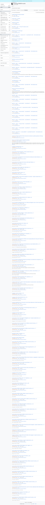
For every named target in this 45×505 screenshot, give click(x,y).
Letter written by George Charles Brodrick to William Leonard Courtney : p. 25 (24, 471)
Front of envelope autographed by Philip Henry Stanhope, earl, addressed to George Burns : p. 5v (27, 259)
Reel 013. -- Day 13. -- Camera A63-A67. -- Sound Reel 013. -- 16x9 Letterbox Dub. (24, 111)
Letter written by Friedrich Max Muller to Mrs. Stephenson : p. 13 (22, 276)
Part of (2, 9)
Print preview (14, 10)
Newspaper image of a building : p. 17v (18, 333)
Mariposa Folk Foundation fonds (5, 15)
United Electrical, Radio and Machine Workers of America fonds (5, 20)
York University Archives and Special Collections (5, 46)
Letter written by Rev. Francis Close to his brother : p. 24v (21, 455)
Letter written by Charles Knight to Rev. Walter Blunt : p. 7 (21, 167)
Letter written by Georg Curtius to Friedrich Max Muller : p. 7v (22, 181)
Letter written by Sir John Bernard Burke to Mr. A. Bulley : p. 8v (22, 197)
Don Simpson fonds (5, 26)
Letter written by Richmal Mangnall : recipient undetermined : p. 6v (22, 151)
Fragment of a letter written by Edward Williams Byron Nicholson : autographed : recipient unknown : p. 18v (28, 357)
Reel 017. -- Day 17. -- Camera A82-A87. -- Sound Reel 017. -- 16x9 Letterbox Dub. (24, 127)
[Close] (44, 1)
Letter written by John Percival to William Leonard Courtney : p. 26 (22, 476)
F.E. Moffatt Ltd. (5, 44)
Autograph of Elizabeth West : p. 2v (17, 146)
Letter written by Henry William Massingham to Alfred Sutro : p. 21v (23, 403)
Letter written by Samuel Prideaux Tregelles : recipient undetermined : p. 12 (24, 249)
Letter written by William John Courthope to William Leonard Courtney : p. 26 (24, 481)
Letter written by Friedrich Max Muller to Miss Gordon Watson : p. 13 (23, 264)
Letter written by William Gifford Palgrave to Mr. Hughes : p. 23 (22, 445)
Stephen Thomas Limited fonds (5, 24)
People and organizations (5, 52)
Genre (2, 60)
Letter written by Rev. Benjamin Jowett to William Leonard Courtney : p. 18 (24, 341)
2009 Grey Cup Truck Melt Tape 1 (17, 30)
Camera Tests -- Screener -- (16, 18)
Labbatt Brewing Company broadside (18, 14)
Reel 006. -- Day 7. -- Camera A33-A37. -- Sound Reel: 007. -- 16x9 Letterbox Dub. (24, 76)
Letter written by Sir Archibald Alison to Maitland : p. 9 (20, 207)
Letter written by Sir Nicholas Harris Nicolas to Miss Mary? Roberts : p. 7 (23, 162)
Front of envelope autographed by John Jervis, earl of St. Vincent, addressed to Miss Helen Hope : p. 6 (28, 486)
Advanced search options (16, 8)
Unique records (5, 6)
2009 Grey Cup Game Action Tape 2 (17, 59)
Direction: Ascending (41, 10)
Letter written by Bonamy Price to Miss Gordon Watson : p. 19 (22, 362)
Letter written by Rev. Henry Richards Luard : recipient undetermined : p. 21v (24, 409)
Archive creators (3, 32)
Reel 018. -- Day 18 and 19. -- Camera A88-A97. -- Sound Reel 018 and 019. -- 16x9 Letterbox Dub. (27, 131)
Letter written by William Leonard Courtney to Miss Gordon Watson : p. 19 (24, 367)
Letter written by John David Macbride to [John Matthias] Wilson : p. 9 (23, 218)
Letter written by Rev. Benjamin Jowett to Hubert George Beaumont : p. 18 (24, 346)
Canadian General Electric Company (5, 40)
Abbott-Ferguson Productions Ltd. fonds (5, 13)
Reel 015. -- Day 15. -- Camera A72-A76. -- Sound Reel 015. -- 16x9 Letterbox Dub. (24, 119)
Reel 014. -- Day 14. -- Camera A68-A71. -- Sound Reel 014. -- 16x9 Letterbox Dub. (24, 115)
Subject (2, 57)
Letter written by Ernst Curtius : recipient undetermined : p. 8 (21, 192)
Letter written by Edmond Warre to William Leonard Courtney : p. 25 (23, 466)
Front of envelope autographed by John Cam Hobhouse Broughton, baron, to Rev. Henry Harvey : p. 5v (28, 202)
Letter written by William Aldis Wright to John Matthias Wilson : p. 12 (23, 254)
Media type (2, 65)
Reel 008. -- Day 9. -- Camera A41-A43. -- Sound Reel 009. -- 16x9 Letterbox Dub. (24, 95)
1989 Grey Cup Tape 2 (15, 22)
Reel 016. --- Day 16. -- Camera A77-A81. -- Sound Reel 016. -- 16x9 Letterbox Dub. (25, 123)
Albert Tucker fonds (16, 16)
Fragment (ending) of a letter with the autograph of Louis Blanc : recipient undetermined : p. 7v (27, 176)
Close (16, 2)
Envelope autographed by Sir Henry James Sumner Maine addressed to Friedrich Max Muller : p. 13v (28, 302)
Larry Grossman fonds (17, 90)
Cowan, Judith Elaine (5, 37)
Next (35, 503)
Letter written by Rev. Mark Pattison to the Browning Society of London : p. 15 (24, 307)
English (5, 7)
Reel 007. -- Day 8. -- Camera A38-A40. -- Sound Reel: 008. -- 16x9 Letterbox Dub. (24, 84)
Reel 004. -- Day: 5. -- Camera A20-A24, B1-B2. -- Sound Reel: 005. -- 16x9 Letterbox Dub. (26, 63)
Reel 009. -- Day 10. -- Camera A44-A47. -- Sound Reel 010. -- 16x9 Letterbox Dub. (24, 99)
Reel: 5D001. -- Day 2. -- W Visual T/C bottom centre (20, 26)
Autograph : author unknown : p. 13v (18, 293)
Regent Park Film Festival (5, 42)
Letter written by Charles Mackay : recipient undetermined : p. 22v (22, 440)
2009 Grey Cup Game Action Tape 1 (17, 55)
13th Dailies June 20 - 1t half (16, 80)
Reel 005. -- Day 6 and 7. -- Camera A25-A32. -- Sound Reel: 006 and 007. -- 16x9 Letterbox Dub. (27, 67)
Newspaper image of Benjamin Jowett (18, 337)
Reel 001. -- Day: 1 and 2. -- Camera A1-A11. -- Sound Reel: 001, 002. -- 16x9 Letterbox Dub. (26, 34)
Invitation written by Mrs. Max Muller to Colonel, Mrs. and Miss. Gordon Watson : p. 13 (26, 270)
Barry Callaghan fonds (5, 29)
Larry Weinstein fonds (17, 20)
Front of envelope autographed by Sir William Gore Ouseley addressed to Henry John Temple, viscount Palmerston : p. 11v (28, 238)
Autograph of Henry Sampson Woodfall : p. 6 (19, 372)
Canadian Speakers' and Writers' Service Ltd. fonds (5, 17)
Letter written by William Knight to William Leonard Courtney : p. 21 (23, 388)
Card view (22, 10)
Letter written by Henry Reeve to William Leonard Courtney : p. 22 (22, 414)
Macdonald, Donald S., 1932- (5, 36)
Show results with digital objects (40, 12)
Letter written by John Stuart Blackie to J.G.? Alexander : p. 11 (21, 233)
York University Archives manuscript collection (20, 141)
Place (1, 55)
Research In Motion (5, 49)
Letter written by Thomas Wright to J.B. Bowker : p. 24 (20, 450)
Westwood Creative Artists (5, 47)
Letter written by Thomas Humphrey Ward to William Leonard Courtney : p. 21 (24, 398)
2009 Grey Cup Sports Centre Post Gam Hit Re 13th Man (21, 47)
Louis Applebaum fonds (5, 30)
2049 (33, 503)
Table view (25, 10)
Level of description (4, 63)
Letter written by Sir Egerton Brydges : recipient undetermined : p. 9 (23, 212)
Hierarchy (18, 10)
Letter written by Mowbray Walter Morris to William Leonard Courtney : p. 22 (24, 419)
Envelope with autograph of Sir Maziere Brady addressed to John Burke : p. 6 (24, 429)
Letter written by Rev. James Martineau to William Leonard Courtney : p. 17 (24, 328)
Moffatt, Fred (5, 39)
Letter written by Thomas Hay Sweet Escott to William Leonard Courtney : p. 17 (24, 323)
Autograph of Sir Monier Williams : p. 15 (18, 312)
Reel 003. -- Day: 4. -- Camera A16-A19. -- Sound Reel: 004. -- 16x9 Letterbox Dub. (24, 51)
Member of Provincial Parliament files (18, 88)
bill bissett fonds (5, 22)
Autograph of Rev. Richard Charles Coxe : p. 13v (19, 297)
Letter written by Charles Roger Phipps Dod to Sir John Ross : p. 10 (22, 228)
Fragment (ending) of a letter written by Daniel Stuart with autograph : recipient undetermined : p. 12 (28, 424)
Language (2, 4)
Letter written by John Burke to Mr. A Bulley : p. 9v (20, 223)
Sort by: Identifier (36, 10)
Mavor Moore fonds (5, 27)
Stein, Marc (5, 50)
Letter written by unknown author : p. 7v (18, 172)
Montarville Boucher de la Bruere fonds (19, 137)
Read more (16, 93)
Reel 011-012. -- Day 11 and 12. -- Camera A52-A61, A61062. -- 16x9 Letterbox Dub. (25, 107)
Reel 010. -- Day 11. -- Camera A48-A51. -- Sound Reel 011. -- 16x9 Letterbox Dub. (24, 103)
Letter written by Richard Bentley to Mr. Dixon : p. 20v (20, 383)
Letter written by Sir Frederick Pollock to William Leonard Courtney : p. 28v (24, 497)
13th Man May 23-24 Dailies (16, 71)
